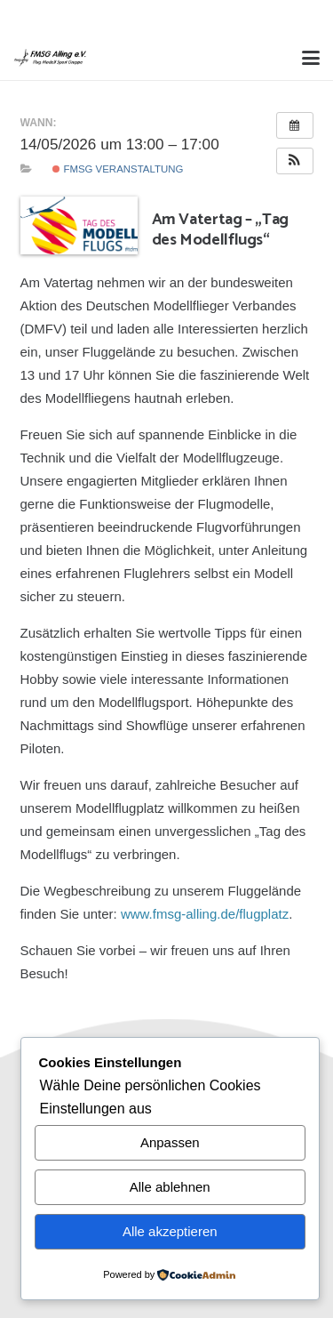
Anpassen (170, 1142)
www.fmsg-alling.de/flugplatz (205, 913)
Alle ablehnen (170, 1186)
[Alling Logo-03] (50, 58)
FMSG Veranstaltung (117, 169)
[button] (310, 58)
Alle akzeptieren (170, 1231)
